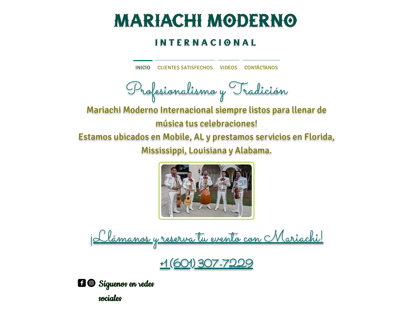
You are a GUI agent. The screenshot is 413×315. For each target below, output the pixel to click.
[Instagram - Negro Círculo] (91, 283)
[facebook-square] (82, 283)
